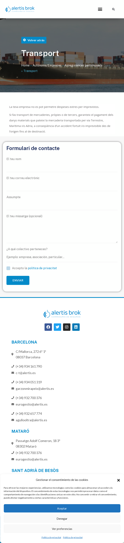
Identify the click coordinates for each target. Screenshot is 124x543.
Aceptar (62, 508)
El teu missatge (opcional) (62, 228)
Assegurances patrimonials (83, 65)
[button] (118, 480)
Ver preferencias (62, 528)
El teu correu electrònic (62, 183)
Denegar (62, 518)
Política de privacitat (51, 537)
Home (25, 65)
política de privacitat (42, 268)
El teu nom (62, 164)
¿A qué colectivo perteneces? (62, 254)
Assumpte (62, 202)
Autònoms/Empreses (47, 65)
